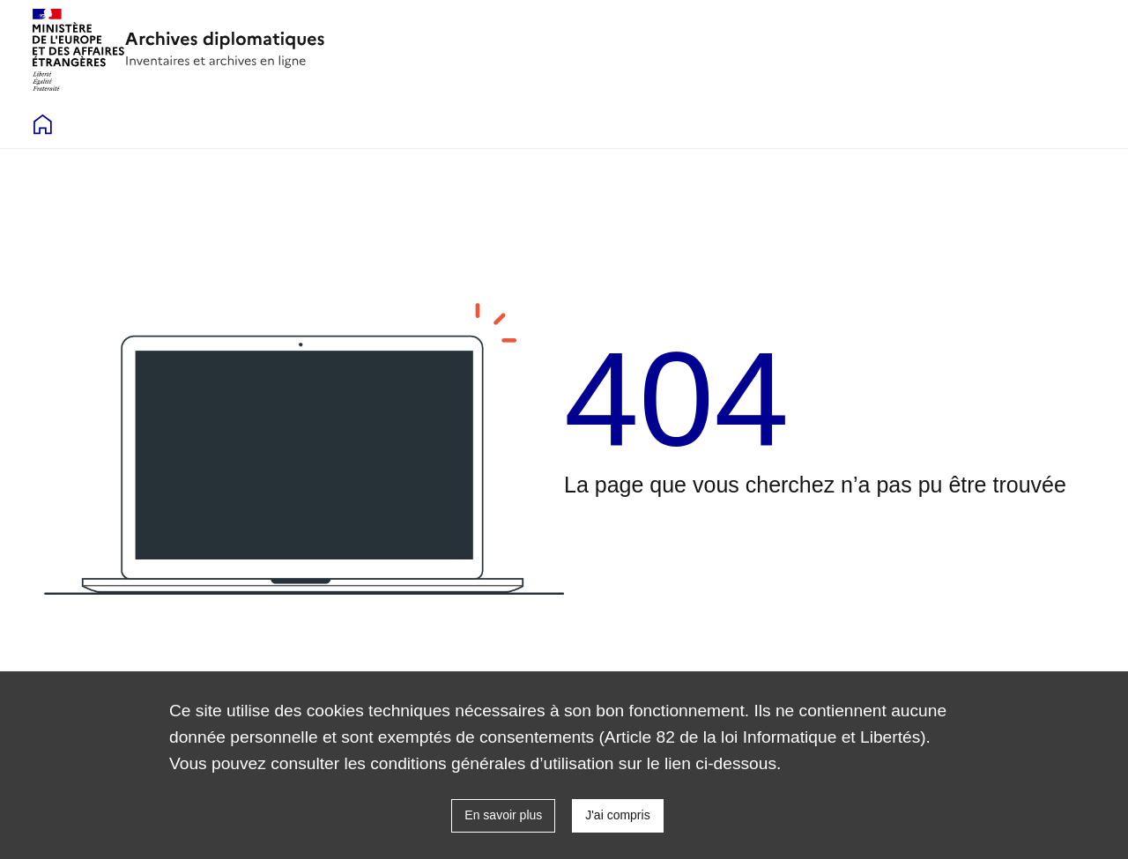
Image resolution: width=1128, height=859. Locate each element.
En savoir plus (503, 815)
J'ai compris (617, 815)
